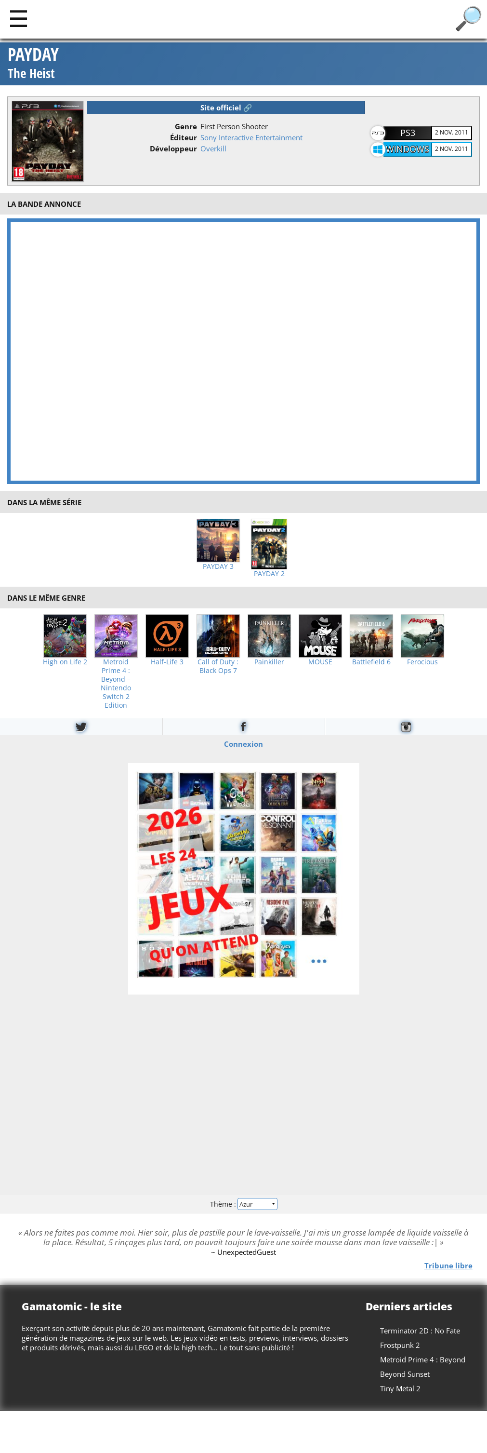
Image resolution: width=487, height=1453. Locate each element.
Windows (407, 149)
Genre (186, 126)
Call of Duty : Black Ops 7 (217, 666)
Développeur (173, 148)
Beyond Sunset (405, 1374)
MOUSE (320, 662)
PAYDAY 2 (269, 573)
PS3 (407, 132)
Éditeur (183, 137)
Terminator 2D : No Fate (420, 1330)
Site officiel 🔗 (226, 107)
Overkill (213, 148)
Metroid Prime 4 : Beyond (422, 1359)
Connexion (243, 744)
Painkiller (269, 662)
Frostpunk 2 (400, 1345)
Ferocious (422, 662)
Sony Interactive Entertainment (251, 137)
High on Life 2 (65, 662)
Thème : (243, 1204)
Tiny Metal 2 (400, 1388)
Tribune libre (448, 1265)
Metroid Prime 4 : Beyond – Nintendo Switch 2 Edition (116, 684)
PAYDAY (33, 64)
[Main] (18, 18)
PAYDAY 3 (218, 566)
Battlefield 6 (371, 662)
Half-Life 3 (167, 662)
